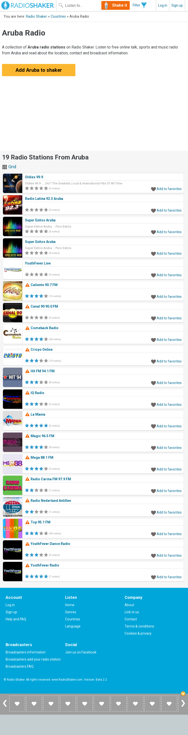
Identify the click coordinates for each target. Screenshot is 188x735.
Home (69, 605)
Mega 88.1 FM (39, 457)
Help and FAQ (16, 619)
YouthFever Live (38, 263)
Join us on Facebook (80, 652)
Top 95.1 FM (37, 522)
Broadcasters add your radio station (33, 659)
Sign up (177, 5)
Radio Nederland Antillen (48, 501)
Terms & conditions (139, 626)
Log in (162, 5)
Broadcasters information (26, 652)
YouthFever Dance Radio (47, 544)
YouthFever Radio (42, 565)
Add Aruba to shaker (38, 70)
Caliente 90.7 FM (41, 285)
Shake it (119, 5)
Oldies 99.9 (34, 177)
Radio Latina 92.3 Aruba (44, 199)
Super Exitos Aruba (40, 220)
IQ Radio (34, 393)
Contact (131, 619)
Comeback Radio (42, 328)
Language (73, 626)
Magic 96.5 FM (39, 436)
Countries (58, 16)
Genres (70, 612)
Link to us (132, 612)
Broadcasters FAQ (20, 666)
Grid (9, 166)
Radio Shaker (36, 16)
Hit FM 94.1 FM (40, 371)
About (129, 605)
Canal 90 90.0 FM (41, 306)
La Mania (35, 414)
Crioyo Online (39, 349)
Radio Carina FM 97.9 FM (48, 479)
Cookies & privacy (138, 633)
